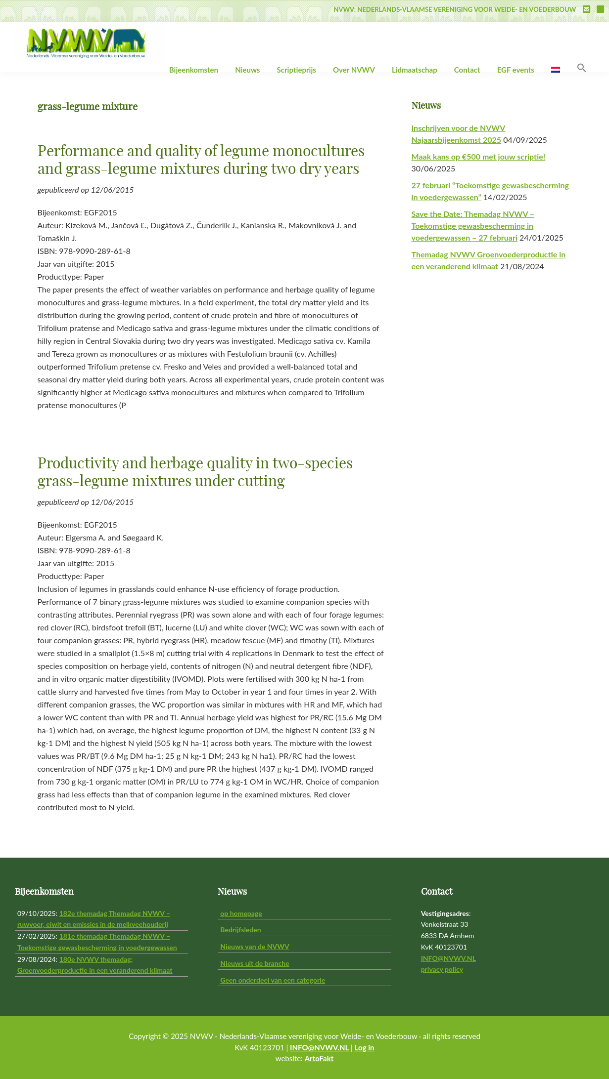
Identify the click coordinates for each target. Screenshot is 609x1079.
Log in (365, 1047)
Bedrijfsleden (240, 929)
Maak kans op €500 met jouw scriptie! (479, 156)
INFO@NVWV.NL (448, 958)
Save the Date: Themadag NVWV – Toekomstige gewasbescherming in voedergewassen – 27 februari (473, 225)
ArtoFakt (319, 1058)
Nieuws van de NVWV (254, 946)
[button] (581, 68)
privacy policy (442, 969)
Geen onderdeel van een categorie (272, 980)
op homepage (241, 913)
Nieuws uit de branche (254, 963)
